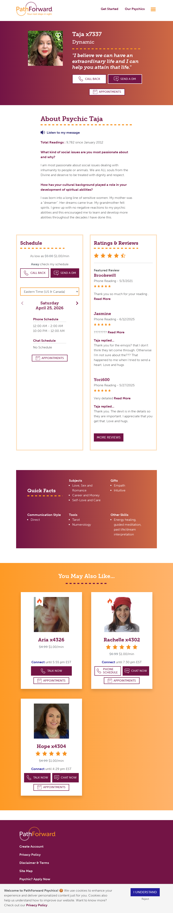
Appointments (107, 92)
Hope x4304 (51, 746)
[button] (76, 303)
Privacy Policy (37, 905)
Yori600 (102, 379)
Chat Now (136, 671)
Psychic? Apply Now (34, 879)
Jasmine (102, 313)
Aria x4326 (51, 640)
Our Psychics (135, 9)
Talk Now (51, 671)
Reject (145, 898)
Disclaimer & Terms (34, 863)
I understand (145, 892)
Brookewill (105, 275)
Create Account (31, 846)
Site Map (26, 871)
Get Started (109, 9)
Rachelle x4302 (122, 640)
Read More (102, 299)
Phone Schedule (107, 670)
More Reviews (109, 437)
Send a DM (125, 78)
